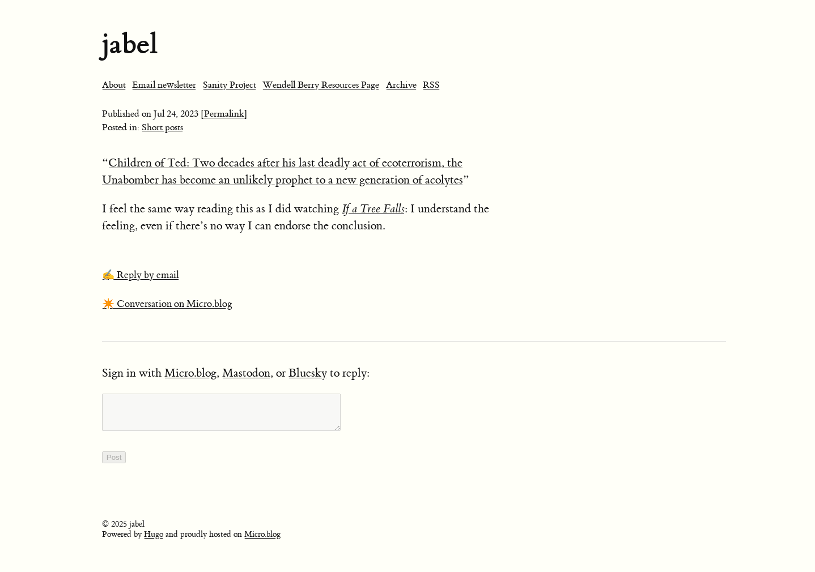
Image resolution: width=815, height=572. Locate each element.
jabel (130, 43)
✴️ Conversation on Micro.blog (167, 304)
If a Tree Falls (373, 209)
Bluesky (307, 373)
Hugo (153, 541)
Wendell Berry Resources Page (320, 85)
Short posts (162, 127)
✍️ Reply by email (140, 275)
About (114, 85)
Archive (401, 85)
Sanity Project (229, 85)
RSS (431, 85)
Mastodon (246, 373)
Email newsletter (164, 85)
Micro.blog (190, 373)
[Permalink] (224, 113)
